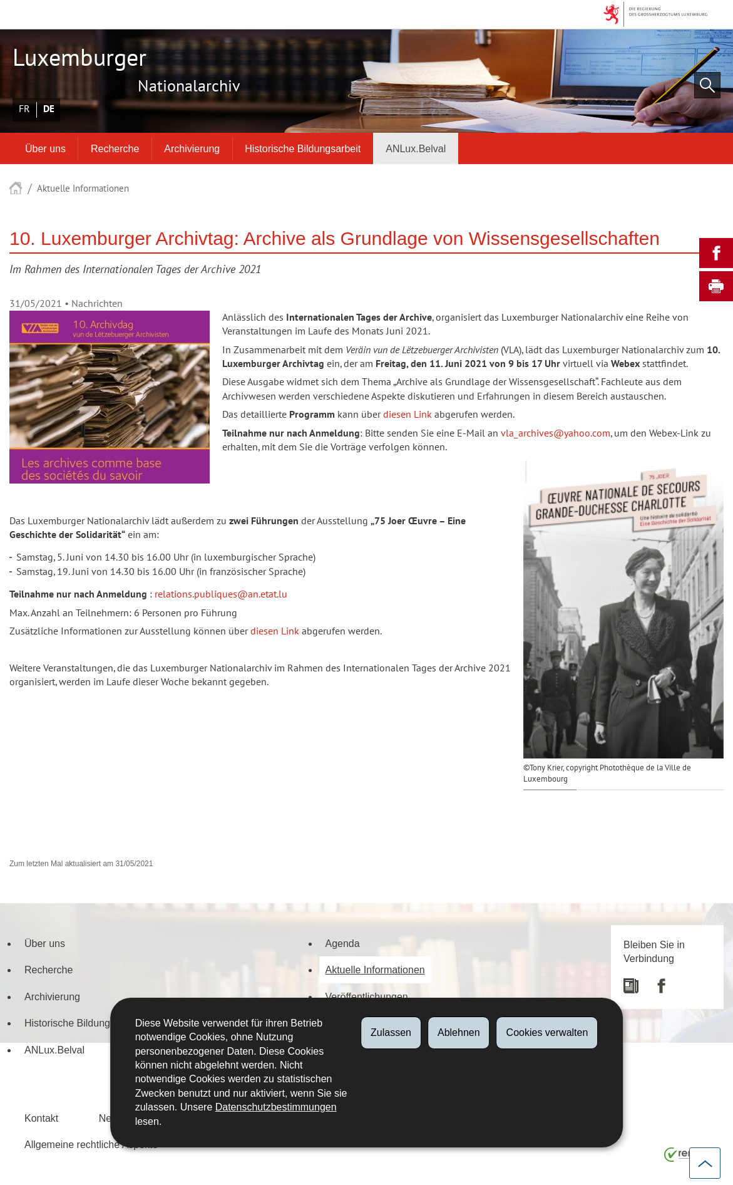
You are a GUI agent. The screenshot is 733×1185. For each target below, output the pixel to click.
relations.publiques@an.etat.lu (221, 594)
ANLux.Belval (416, 148)
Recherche (115, 148)
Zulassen (391, 1032)
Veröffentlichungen (366, 996)
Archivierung (192, 148)
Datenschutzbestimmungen (276, 1107)
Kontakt (41, 1118)
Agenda (342, 943)
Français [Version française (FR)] (24, 109)
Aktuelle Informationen (83, 188)
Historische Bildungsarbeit (303, 148)
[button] (707, 85)
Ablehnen (459, 1032)
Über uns (45, 148)
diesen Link (407, 414)
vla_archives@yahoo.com (555, 433)
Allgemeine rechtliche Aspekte (91, 1144)
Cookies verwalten (547, 1032)
